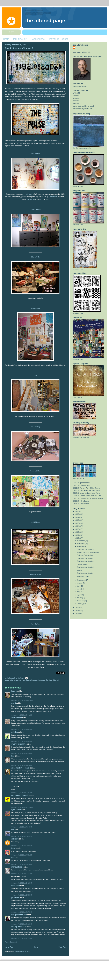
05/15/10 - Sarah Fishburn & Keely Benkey (88, 498)
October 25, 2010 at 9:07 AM (21, 864)
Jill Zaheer (15, 897)
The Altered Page (45, 21)
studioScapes (32, 680)
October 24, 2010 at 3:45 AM (21, 741)
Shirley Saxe (35, 308)
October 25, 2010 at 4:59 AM (21, 855)
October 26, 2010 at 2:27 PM (21, 912)
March (79, 598)
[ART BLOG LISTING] (58, 39)
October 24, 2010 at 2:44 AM (21, 715)
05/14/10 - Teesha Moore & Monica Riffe (87, 496)
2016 (77, 520)
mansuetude (16, 867)
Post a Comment (11, 942)
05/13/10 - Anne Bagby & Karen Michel (86, 493)
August (80, 583)
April (79, 595)
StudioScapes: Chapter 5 (85, 567)
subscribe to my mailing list (82, 109)
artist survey (14, 680)
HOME (6, 39)
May (79, 592)
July (79, 586)
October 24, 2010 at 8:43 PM (21, 836)
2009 (77, 607)
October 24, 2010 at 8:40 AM (21, 793)
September (81, 580)
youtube (76, 103)
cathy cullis (31, 199)
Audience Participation (85, 555)
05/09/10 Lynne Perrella (81, 483)
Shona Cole (35, 257)
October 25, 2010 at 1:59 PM (21, 895)
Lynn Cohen (16, 810)
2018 (77, 514)
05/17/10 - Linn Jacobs (81, 503)
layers (14, 691)
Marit (13, 703)
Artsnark (15, 839)
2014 (77, 526)
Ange (35, 375)
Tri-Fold (79, 570)
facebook (76, 96)
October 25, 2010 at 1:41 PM (21, 883)
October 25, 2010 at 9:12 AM (21, 874)
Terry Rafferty (35, 624)
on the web (23, 680)
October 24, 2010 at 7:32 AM (21, 753)
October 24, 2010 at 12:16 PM (22, 807)
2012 (77, 532)
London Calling (82, 564)
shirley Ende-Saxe (19, 927)
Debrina (14, 732)
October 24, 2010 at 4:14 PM (21, 827)
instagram (76, 98)
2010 (77, 538)
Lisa (12, 756)
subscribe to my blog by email (83, 106)
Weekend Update (83, 576)
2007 (77, 613)
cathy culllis (53, 197)
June (79, 589)
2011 (77, 535)
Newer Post (9, 947)
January (80, 604)
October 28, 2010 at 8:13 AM (21, 938)
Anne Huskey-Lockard (20, 768)
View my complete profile (81, 52)
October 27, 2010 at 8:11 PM (21, 924)
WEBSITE (76, 93)
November (81, 543)
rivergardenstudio (19, 915)
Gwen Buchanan (18, 744)
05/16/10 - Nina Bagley (81, 501)
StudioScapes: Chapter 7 (19, 48)
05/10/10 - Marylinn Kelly (81, 485)
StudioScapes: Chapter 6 (85, 561)
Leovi (13, 848)
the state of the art (52, 680)
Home (36, 947)
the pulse (41, 680)
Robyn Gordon (35, 574)
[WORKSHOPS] (38, 39)
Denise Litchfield (35, 471)
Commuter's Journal (19, 795)
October (80, 547)
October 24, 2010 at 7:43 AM (21, 765)
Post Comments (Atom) (23, 951)
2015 (77, 523)
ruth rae (28, 194)
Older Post (62, 947)
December (81, 541)
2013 (77, 529)
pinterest (76, 101)
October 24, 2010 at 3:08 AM (21, 729)
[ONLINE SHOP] (20, 39)
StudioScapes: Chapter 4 (85, 573)
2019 (77, 511)
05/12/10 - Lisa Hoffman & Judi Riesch (86, 490)
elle (12, 830)
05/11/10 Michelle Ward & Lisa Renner (86, 488)
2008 (77, 611)
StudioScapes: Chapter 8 (85, 549)
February (80, 601)
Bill (12, 858)
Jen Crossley (35, 427)
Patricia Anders (35, 209)
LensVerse (15, 886)
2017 (77, 517)
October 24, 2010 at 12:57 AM (22, 700)
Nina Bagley (35, 153)
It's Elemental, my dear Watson (88, 552)
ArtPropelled (16, 718)
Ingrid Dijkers (35, 522)
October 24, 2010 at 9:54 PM (21, 845)
